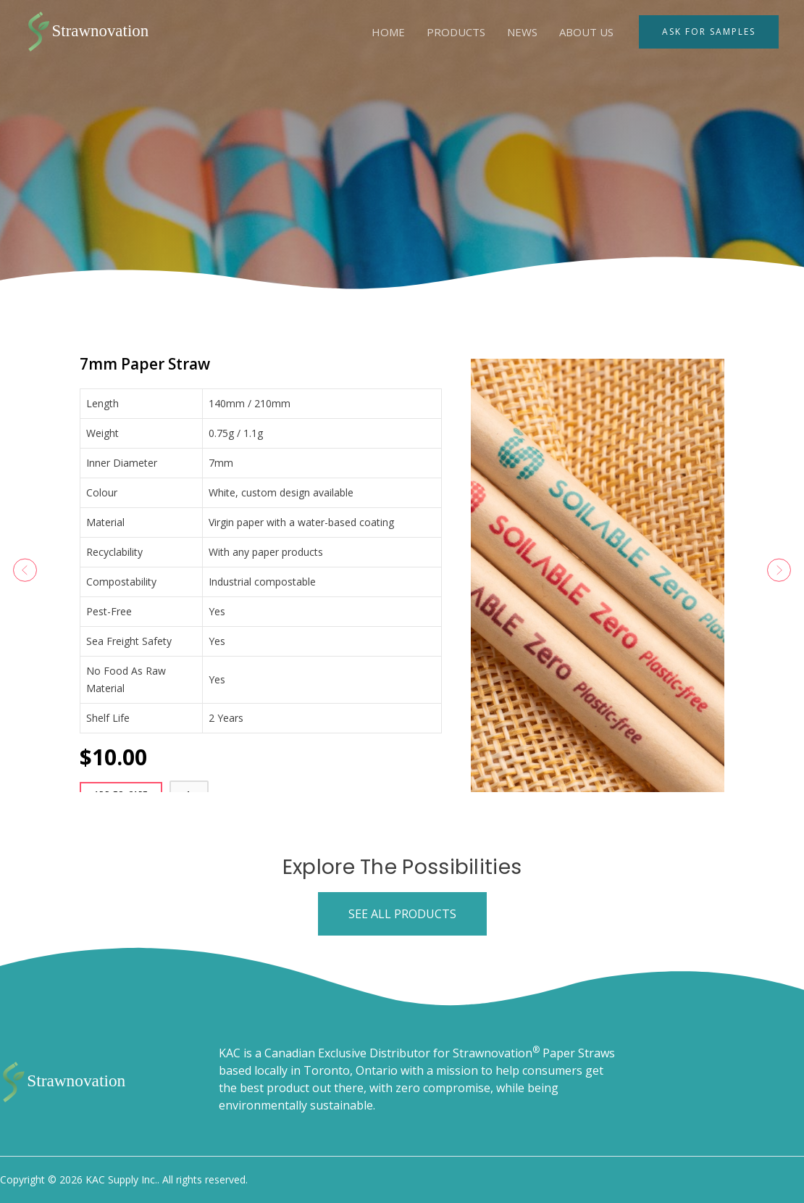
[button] (42, 570)
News (522, 32)
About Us (586, 32)
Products (456, 32)
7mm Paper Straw (192, 360)
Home (388, 32)
